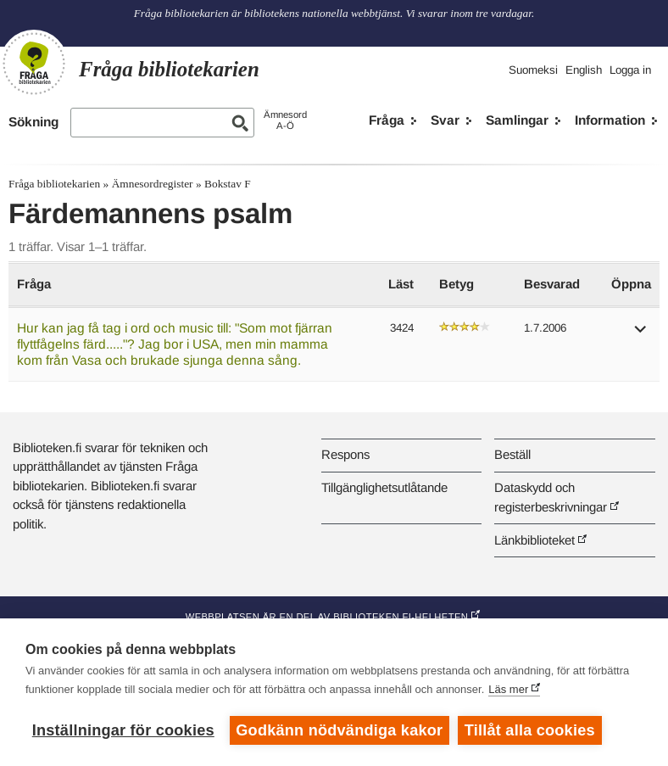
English (583, 70)
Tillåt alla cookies (530, 730)
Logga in (630, 70)
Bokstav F (227, 183)
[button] (641, 334)
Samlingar (517, 120)
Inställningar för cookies (123, 730)
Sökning (33, 122)
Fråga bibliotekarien (54, 183)
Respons (345, 454)
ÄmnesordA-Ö (285, 120)
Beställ (512, 454)
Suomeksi (533, 70)
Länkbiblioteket (534, 540)
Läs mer (508, 689)
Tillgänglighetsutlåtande (384, 487)
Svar (445, 120)
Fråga (386, 120)
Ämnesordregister (152, 183)
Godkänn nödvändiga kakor (339, 730)
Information (610, 120)
